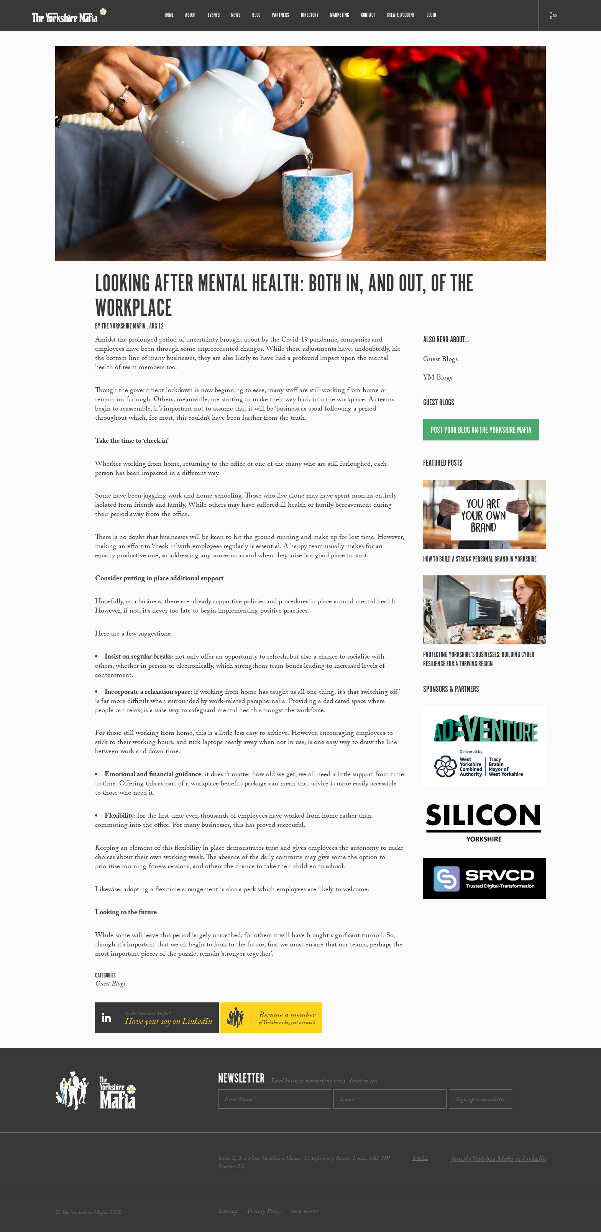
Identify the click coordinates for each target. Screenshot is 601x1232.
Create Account (400, 15)
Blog (257, 15)
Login (429, 15)
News (237, 15)
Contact (367, 15)
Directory (309, 15)
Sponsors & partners (451, 689)
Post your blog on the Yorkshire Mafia (481, 430)
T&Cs (420, 1159)
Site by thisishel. (305, 1212)
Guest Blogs (110, 985)
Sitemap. (228, 1212)
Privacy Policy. (264, 1212)
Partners (281, 15)
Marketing (339, 15)
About (192, 15)
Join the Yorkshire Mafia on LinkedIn (498, 1160)
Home (171, 15)
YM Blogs (437, 378)
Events (215, 15)
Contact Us (231, 1167)
